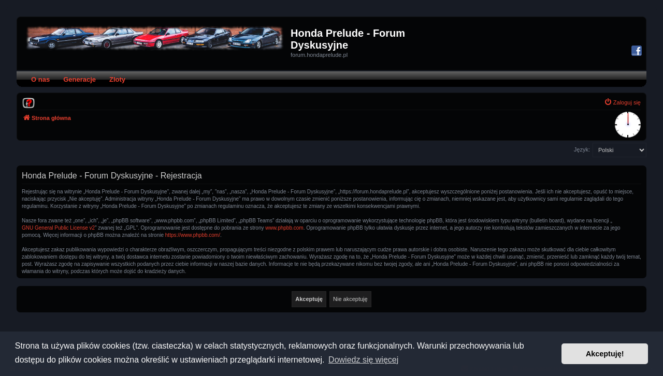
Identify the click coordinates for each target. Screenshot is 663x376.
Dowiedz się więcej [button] (363, 359)
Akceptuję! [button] (605, 354)
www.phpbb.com (284, 228)
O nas (40, 79)
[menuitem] (28, 102)
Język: (582, 149)
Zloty (117, 79)
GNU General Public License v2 (58, 228)
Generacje (79, 79)
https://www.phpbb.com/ (192, 235)
